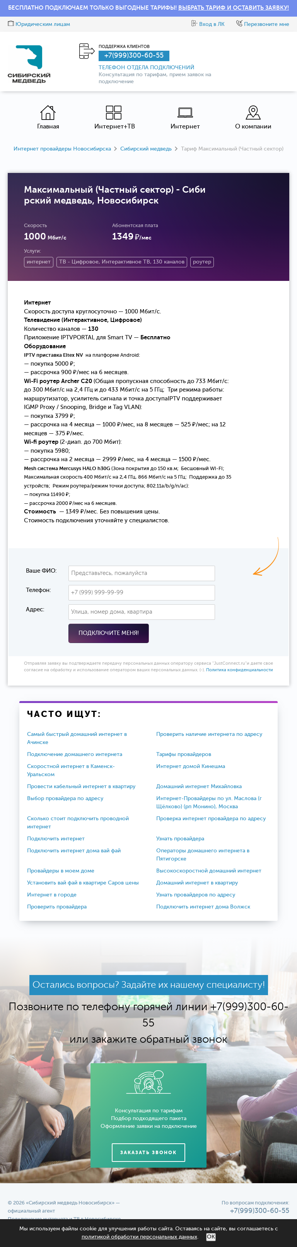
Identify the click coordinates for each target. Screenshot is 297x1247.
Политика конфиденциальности (239, 670)
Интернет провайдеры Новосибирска (62, 149)
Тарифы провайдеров (183, 754)
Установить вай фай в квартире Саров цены (83, 883)
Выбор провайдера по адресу (65, 798)
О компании (253, 117)
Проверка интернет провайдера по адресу (211, 818)
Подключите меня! (109, 633)
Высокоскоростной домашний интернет (208, 871)
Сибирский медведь (146, 149)
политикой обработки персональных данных (139, 1237)
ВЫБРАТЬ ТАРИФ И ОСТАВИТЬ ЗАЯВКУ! (233, 8)
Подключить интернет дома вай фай (74, 851)
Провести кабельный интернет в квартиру (81, 786)
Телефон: (38, 590)
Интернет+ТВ (114, 117)
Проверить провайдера (57, 907)
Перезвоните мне (262, 24)
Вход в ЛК (208, 24)
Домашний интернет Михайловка (199, 786)
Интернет (185, 117)
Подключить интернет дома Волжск (203, 907)
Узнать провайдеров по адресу (195, 895)
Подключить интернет (56, 839)
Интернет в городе (52, 895)
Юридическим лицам (39, 24)
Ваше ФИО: (41, 571)
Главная (48, 117)
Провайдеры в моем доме (60, 871)
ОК (211, 1237)
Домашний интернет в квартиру (197, 883)
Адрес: (35, 609)
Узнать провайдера (180, 839)
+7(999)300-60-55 (134, 55)
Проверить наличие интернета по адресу (209, 734)
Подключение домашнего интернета (74, 754)
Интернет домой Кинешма (190, 766)
